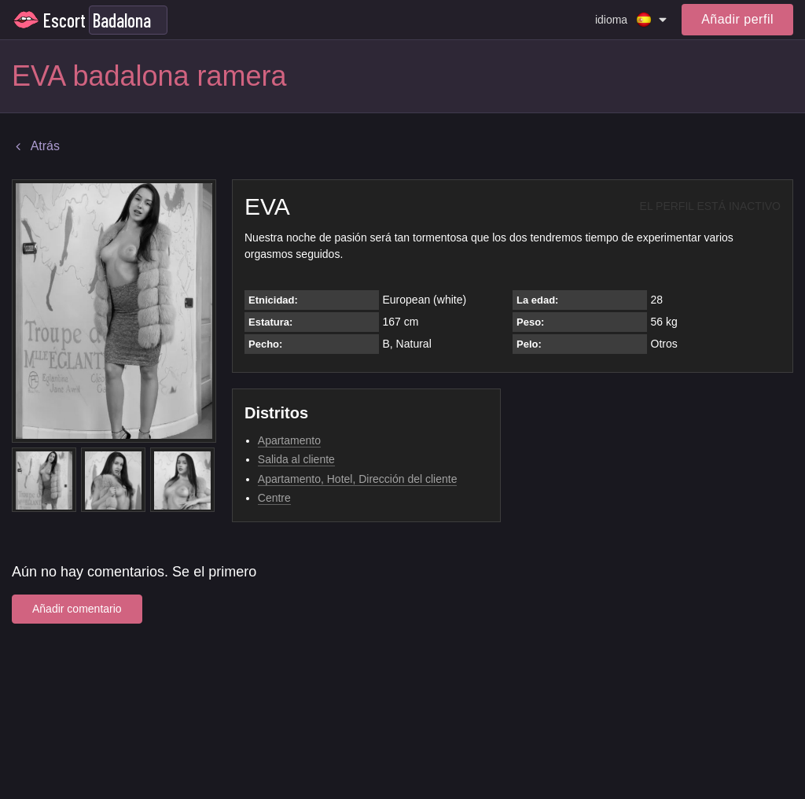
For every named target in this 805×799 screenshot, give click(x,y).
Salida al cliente (296, 459)
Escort (64, 20)
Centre (274, 498)
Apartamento (289, 440)
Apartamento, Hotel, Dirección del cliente (358, 479)
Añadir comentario (77, 608)
